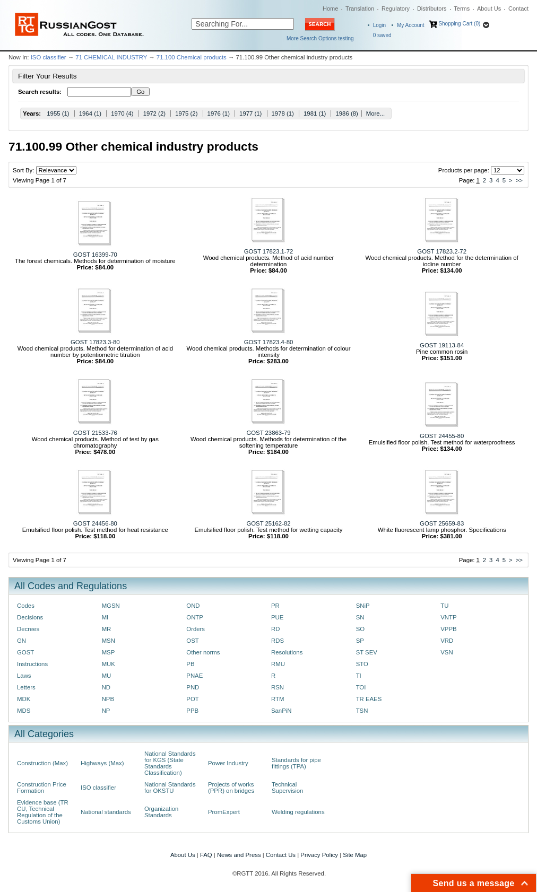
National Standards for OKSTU (170, 787)
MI (105, 617)
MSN (108, 640)
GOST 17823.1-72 (268, 251)
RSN (277, 687)
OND (193, 605)
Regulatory (396, 8)
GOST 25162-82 (268, 523)
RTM (277, 699)
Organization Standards (161, 812)
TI (358, 675)
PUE (277, 617)
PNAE (194, 675)
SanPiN (281, 710)
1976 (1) (218, 113)
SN (360, 617)
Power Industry (228, 763)
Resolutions (286, 652)
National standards (106, 812)
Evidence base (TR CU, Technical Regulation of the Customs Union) (42, 812)
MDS (23, 710)
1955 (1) (58, 113)
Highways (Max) (102, 763)
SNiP (363, 605)
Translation (359, 8)
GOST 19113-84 (442, 345)
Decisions (30, 617)
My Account (411, 25)
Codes (25, 605)
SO (360, 629)
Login (379, 25)
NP (106, 710)
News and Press (239, 855)
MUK (108, 664)
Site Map (355, 855)
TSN (362, 710)
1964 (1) (90, 113)
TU (444, 605)
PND (192, 687)
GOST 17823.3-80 (95, 342)
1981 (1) (315, 113)
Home (330, 8)
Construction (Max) (42, 763)
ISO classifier (48, 57)
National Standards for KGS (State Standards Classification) (170, 763)
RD (275, 629)
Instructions (32, 664)
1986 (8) (346, 113)
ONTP (194, 617)
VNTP (448, 617)
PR (275, 605)
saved (382, 35)
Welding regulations (298, 812)
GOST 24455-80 (442, 436)
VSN (446, 652)
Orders (195, 629)
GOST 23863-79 (268, 433)
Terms (462, 8)
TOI (361, 687)
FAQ (206, 855)
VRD (446, 640)
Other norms (203, 652)
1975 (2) (186, 113)
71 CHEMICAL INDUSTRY (111, 57)
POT (192, 699)
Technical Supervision (287, 787)
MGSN (111, 605)
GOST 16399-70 (95, 254)
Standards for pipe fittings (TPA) (296, 763)
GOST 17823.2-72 (441, 251)
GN (21, 640)
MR (106, 629)
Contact (518, 8)
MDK (23, 699)
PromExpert (224, 812)
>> (519, 180)
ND (106, 687)
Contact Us (281, 855)
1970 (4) (122, 113)
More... (375, 113)
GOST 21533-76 (95, 433)
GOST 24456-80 (95, 523)
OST (192, 640)
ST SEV (366, 652)
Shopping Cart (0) (459, 24)
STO (362, 664)
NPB (108, 699)
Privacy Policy (319, 855)
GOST (25, 652)
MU (106, 675)
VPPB (448, 629)
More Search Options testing (320, 38)
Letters (26, 687)
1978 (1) (283, 113)
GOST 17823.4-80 (268, 342)
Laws (24, 675)
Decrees (28, 629)
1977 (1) (250, 113)
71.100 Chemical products (192, 57)
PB (190, 664)
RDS (277, 640)
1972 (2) (154, 113)
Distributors (432, 8)
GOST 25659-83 (442, 523)
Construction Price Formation (41, 787)
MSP (108, 652)
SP (360, 640)
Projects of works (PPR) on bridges (231, 787)
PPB (192, 710)
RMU (278, 664)
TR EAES (369, 699)
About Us (489, 8)
